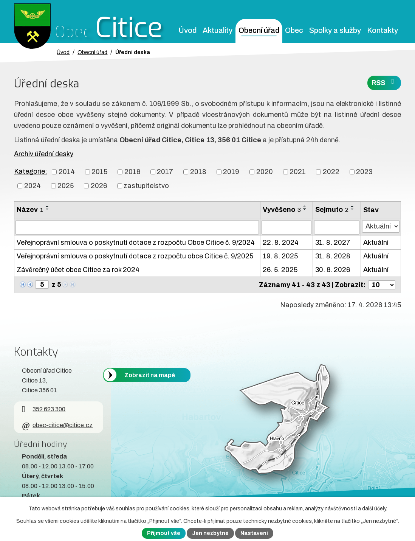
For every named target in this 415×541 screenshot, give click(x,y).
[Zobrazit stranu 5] (42, 284)
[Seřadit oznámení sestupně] (47, 209)
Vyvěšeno (282, 209)
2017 (165, 172)
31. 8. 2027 (332, 242)
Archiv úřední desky (43, 154)
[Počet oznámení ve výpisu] (381, 284)
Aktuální (376, 242)
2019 (231, 172)
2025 (65, 186)
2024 (32, 186)
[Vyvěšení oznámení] (287, 227)
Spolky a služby (335, 30)
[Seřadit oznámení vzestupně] (47, 206)
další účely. (374, 508)
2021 (298, 172)
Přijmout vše (163, 533)
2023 (364, 172)
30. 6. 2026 (332, 270)
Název (30, 209)
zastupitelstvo (146, 186)
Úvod (187, 30)
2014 (67, 172)
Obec (294, 30)
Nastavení (254, 533)
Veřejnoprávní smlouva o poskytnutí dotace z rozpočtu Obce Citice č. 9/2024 (136, 242)
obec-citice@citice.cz (57, 425)
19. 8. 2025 (280, 256)
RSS (384, 82)
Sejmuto (331, 209)
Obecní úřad (258, 30)
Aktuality (217, 30)
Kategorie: (30, 171)
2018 (198, 172)
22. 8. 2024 (281, 242)
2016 (132, 172)
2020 (264, 172)
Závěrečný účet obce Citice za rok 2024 (78, 270)
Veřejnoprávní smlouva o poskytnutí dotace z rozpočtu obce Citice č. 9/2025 (135, 256)
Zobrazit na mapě (149, 375)
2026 (99, 186)
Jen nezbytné (210, 533)
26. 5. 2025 (280, 270)
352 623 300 (43, 409)
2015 (99, 172)
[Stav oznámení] (381, 226)
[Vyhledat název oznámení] (137, 227)
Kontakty (382, 30)
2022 (331, 172)
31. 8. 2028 (332, 256)
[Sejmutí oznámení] (336, 227)
